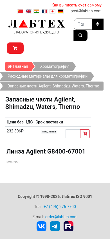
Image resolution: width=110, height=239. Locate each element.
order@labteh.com (61, 217)
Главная (20, 65)
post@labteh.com (86, 11)
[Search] (83, 24)
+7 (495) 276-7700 (60, 206)
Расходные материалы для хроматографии (47, 76)
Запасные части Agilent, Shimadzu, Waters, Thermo (53, 86)
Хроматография (54, 66)
